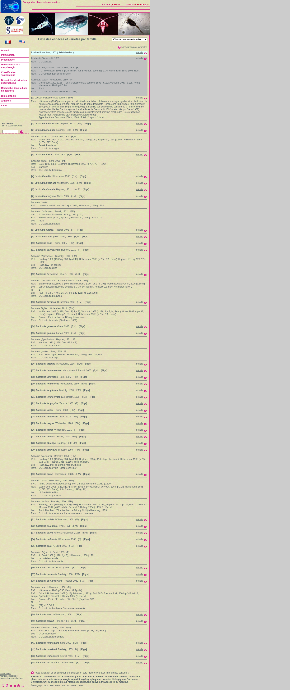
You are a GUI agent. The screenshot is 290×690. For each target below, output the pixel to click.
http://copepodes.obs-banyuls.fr (85, 682)
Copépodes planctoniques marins (41, 2)
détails (139, 52)
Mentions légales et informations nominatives (11, 677)
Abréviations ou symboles (134, 47)
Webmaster (5, 673)
